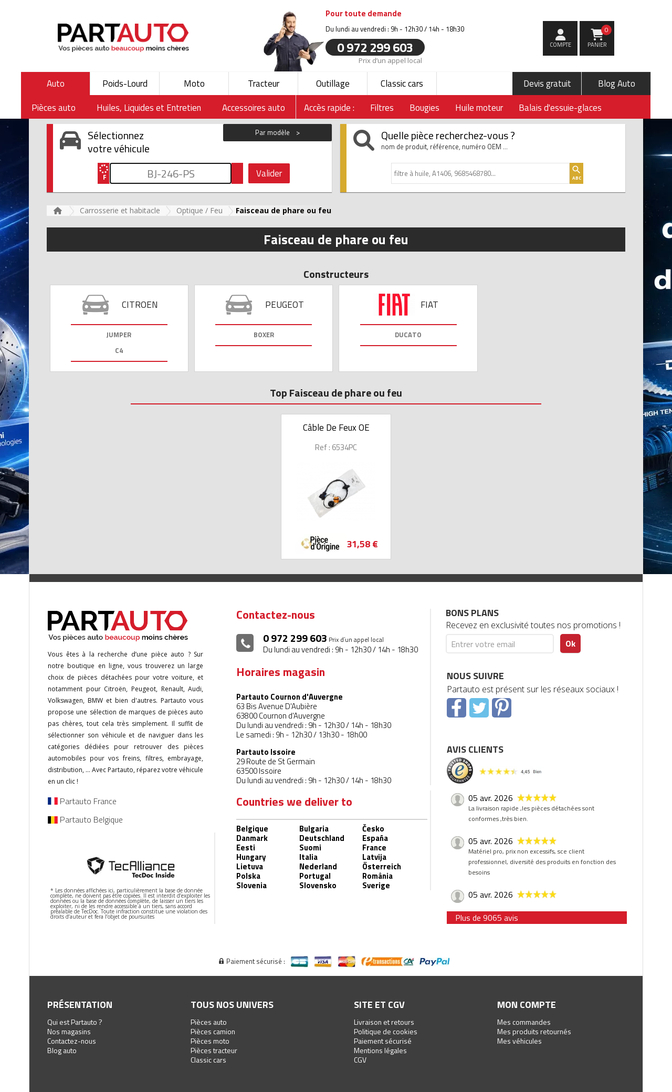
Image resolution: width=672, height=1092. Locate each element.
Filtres (382, 107)
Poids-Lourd (125, 83)
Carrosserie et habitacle (120, 210)
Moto (194, 83)
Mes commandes (524, 1021)
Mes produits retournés (534, 1031)
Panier (599, 37)
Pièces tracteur (214, 1050)
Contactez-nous (71, 1040)
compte (560, 44)
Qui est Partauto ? (74, 1021)
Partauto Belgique (85, 819)
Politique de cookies (385, 1031)
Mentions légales (380, 1050)
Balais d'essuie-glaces (560, 107)
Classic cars (402, 83)
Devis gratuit (547, 83)
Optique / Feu (199, 210)
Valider (269, 173)
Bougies (424, 107)
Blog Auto (616, 83)
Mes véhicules (519, 1040)
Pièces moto (210, 1040)
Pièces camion (213, 1031)
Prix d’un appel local (390, 60)
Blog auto (62, 1050)
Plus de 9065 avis (486, 917)
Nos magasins (69, 1031)
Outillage (333, 83)
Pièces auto (209, 1021)
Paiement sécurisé (383, 1040)
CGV (360, 1059)
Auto (56, 83)
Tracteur (263, 83)
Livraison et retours (384, 1021)
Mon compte (526, 1004)
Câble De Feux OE (336, 427)
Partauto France (82, 801)
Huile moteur (479, 107)
